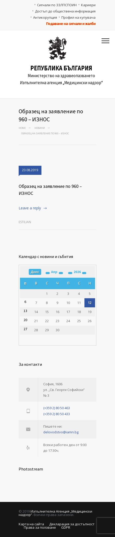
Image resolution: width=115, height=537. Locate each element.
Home (22, 128)
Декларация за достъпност (72, 524)
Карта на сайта (31, 524)
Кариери (88, 5)
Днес (35, 272)
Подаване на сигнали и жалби (71, 23)
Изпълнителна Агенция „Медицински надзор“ (55, 513)
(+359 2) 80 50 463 (56, 408)
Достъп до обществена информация (65, 11)
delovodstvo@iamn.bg (60, 432)
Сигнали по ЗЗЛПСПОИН (57, 5)
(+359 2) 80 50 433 (56, 414)
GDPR (65, 527)
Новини (39, 128)
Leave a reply (30, 207)
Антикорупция (45, 17)
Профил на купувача (78, 17)
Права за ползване (40, 527)
